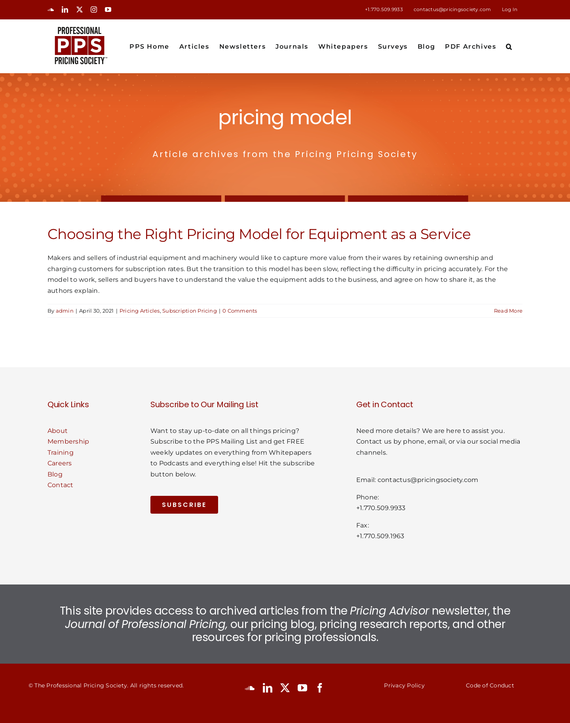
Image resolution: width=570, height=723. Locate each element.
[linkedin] (267, 688)
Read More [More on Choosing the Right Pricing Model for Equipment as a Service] (508, 310)
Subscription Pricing (189, 310)
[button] (509, 46)
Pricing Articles (140, 310)
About (58, 431)
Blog (55, 474)
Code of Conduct (490, 685)
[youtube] (302, 688)
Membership (68, 441)
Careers (60, 463)
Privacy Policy (404, 685)
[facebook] (320, 688)
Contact (61, 485)
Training (61, 452)
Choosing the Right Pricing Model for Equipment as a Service (259, 234)
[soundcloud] (250, 688)
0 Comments (239, 310)
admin (65, 310)
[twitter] (285, 688)
